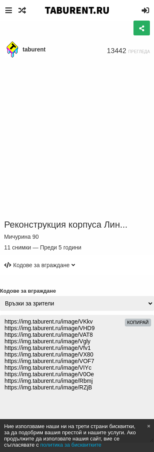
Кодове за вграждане (28, 291)
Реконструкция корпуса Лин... (65, 224)
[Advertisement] (77, 139)
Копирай (138, 322)
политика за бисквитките (70, 445)
